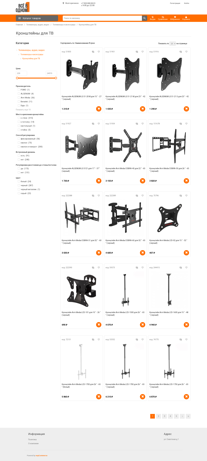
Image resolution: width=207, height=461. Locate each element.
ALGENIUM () (27, 94)
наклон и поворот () (32, 146)
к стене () (27, 118)
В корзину (98, 108)
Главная (19, 25)
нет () (25, 159)
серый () (26, 193)
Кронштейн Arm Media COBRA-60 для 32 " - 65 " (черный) (125, 241)
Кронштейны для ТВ (31, 58)
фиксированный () (30, 139)
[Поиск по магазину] (102, 18)
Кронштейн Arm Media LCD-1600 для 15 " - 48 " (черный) (168, 313)
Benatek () (26, 101)
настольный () (28, 126)
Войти (186, 3)
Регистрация (175, 3)
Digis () (24, 105)
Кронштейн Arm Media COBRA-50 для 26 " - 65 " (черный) (169, 169)
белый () (26, 181)
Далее (182, 416)
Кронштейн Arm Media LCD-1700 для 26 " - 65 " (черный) (125, 385)
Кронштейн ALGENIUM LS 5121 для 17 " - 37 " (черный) (81, 169)
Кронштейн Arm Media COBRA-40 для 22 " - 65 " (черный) (125, 169)
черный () (27, 185)
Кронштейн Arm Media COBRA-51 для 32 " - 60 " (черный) (81, 241)
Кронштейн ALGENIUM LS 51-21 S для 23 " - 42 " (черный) (169, 97)
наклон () (26, 143)
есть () (25, 155)
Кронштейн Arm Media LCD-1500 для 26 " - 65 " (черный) (125, 313)
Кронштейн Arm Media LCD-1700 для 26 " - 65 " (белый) (81, 385)
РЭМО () (25, 90)
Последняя (188, 416)
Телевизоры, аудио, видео (31, 50)
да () (25, 168)
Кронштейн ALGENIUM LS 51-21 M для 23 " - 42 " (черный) (125, 97)
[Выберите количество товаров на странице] (172, 44)
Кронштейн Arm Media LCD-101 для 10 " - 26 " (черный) (81, 313)
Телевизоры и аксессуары (31, 54)
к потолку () (27, 122)
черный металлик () (30, 189)
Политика (32, 439)
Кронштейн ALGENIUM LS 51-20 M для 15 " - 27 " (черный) (81, 97)
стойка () (25, 130)
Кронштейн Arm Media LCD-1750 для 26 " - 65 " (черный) (168, 385)
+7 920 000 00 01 (88, 3)
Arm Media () (28, 97)
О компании (33, 443)
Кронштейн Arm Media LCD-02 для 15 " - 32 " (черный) (168, 241)
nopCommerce (41, 456)
